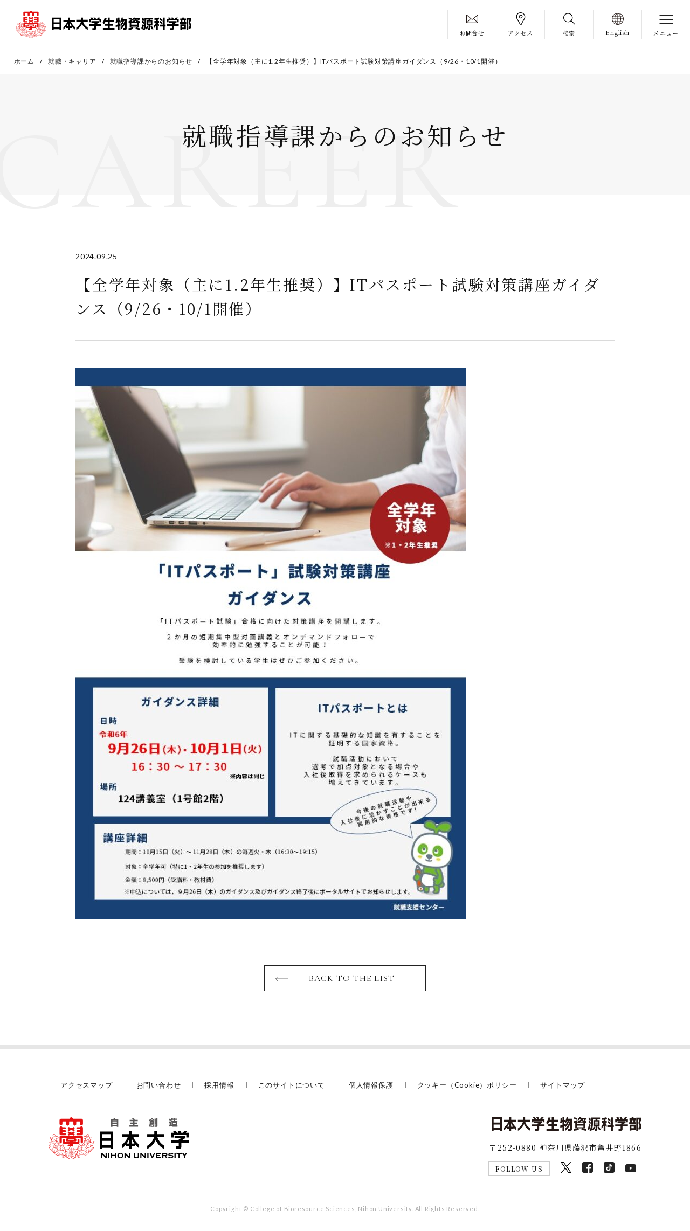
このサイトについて (291, 1085)
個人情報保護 (371, 1085)
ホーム (24, 61)
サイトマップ (562, 1085)
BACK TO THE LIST (352, 978)
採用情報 (219, 1085)
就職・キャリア (72, 61)
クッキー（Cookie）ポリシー (467, 1085)
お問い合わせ (158, 1085)
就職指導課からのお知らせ (151, 61)
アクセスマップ (86, 1085)
